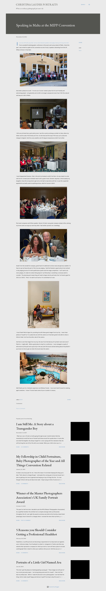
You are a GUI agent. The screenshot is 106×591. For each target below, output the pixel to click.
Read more (62, 447)
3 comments (24, 552)
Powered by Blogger (53, 587)
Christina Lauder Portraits (37, 4)
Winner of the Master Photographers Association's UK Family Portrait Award (39, 497)
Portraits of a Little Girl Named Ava (38, 562)
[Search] (83, 4)
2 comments (24, 580)
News (80, 50)
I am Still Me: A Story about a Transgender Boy (35, 426)
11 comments (25, 447)
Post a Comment (20, 408)
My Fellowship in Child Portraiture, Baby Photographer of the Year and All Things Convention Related (40, 460)
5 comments (24, 483)
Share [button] (80, 42)
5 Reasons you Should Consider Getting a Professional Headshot (36, 532)
